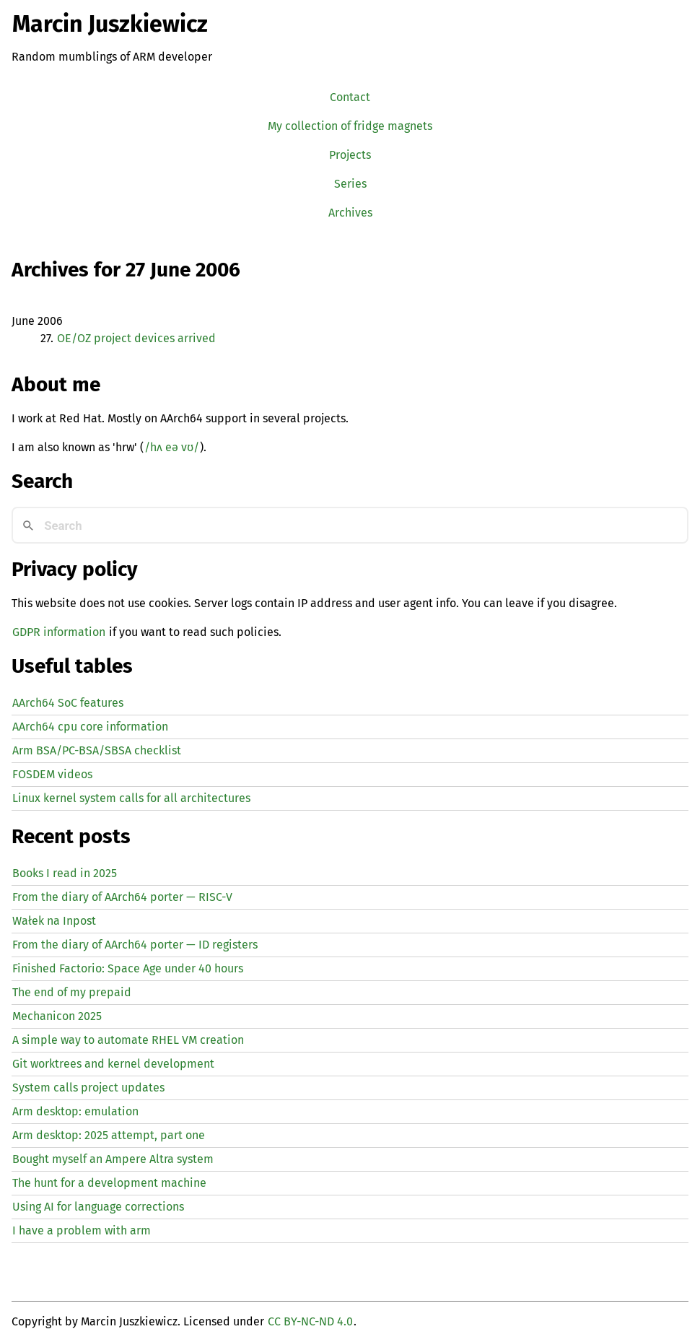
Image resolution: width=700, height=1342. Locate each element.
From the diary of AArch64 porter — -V (122, 897)
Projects (350, 155)
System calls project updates (88, 1087)
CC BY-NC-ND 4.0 (310, 1321)
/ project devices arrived (136, 338)
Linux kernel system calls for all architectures (131, 798)
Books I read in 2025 (64, 873)
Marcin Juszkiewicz (110, 24)
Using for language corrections (98, 1207)
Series (350, 184)
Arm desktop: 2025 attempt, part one (108, 1135)
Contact (350, 97)
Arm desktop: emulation (75, 1111)
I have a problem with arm (81, 1230)
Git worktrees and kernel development (113, 1064)
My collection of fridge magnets (350, 126)
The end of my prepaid (71, 992)
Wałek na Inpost (54, 921)
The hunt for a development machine (109, 1183)
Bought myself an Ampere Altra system (113, 1159)
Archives (350, 212)
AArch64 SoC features (67, 703)
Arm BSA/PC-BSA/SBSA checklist (96, 750)
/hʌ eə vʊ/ (171, 447)
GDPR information (58, 632)
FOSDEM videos (52, 774)
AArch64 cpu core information (90, 726)
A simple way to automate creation (128, 1040)
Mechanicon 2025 (57, 1016)
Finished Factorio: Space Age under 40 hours (127, 968)
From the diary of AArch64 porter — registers (135, 944)
